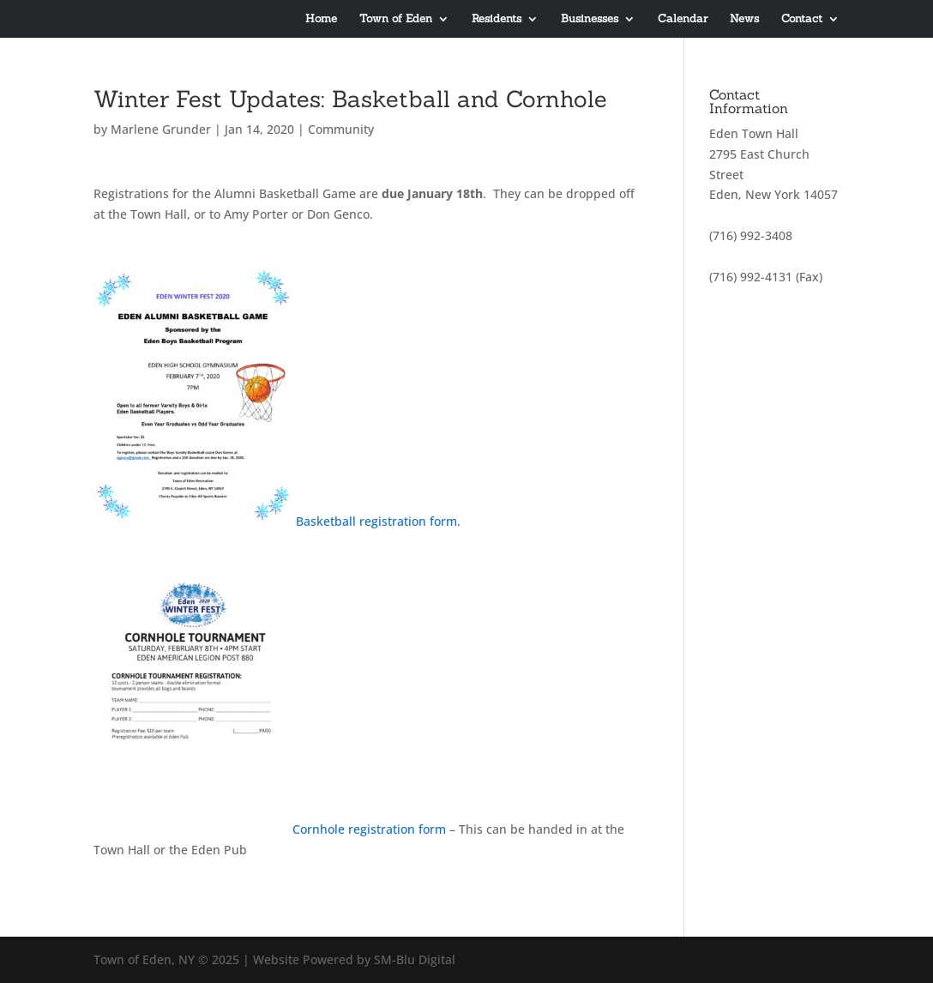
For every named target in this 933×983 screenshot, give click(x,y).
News (744, 19)
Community (341, 129)
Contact (801, 19)
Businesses (589, 19)
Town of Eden (395, 19)
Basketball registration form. (378, 521)
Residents (496, 19)
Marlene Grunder (161, 129)
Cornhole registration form (370, 829)
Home (321, 19)
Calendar (682, 19)
